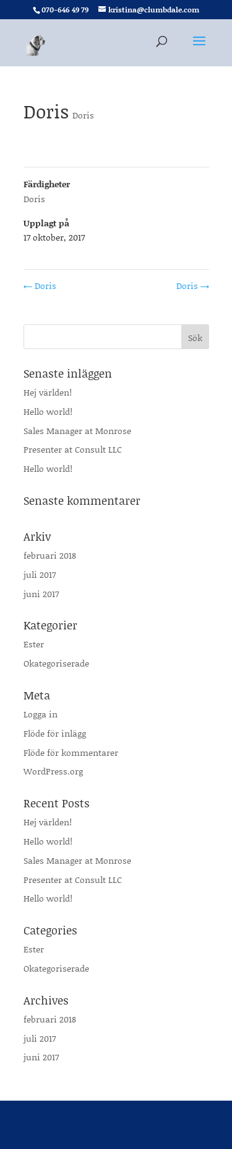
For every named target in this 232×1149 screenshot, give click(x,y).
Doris (83, 115)
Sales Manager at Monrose (77, 430)
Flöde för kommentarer (71, 752)
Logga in (41, 714)
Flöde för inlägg (55, 733)
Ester (34, 643)
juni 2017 (41, 593)
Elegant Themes (117, 1117)
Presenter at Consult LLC (73, 449)
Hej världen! (48, 392)
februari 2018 (50, 555)
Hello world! (48, 411)
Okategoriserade (56, 663)
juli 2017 (40, 574)
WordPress (116, 1131)
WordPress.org (53, 771)
